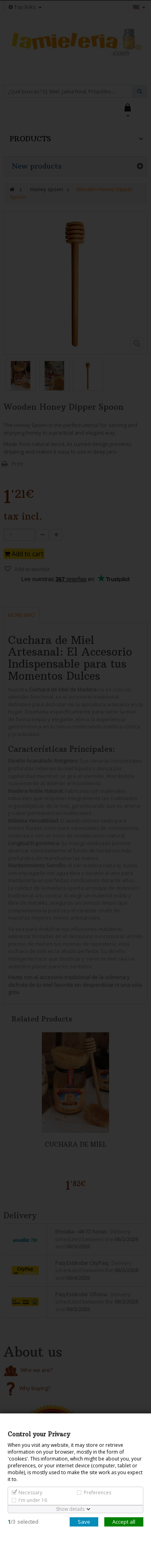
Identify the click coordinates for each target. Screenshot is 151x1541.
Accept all (123, 1521)
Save (84, 1521)
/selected (23, 1521)
